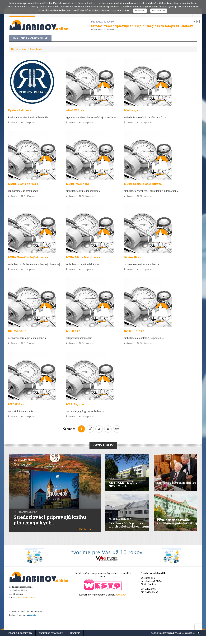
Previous (194, 21)
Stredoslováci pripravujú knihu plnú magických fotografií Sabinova (142, 26)
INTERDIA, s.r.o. (134, 331)
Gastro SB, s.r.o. (134, 257)
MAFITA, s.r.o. (75, 404)
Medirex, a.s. (132, 110)
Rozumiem (140, 10)
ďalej (116, 428)
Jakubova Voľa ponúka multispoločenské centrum (129, 524)
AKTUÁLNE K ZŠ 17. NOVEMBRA (123, 484)
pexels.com (121, 594)
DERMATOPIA (17, 331)
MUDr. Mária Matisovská (83, 257)
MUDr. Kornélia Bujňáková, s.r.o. (29, 257)
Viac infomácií (158, 10)
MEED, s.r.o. (73, 331)
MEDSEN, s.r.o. (17, 404)
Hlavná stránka (18, 49)
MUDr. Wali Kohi (77, 183)
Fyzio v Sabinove (19, 110)
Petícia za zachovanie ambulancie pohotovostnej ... (177, 523)
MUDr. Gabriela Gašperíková (143, 183)
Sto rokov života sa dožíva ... (177, 484)
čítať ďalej (85, 529)
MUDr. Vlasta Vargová (23, 183)
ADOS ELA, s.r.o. (76, 110)
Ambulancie (36, 49)
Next (198, 21)
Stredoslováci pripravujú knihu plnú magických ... (50, 520)
